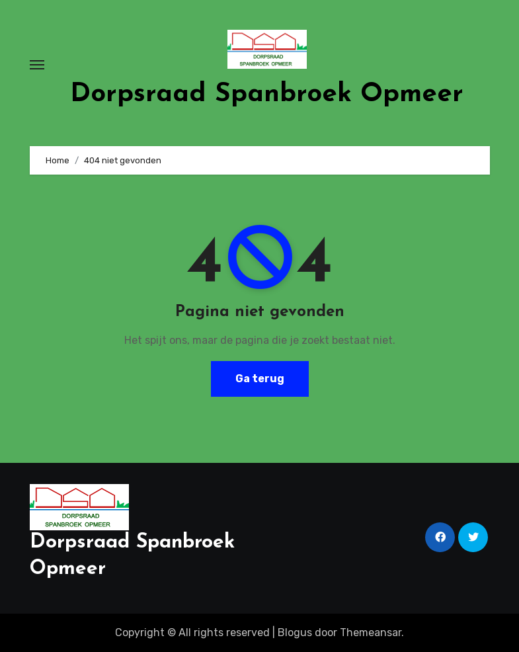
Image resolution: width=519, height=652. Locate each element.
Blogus (295, 632)
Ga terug (259, 378)
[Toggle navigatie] (37, 64)
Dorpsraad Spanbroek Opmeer (266, 94)
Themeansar (370, 632)
